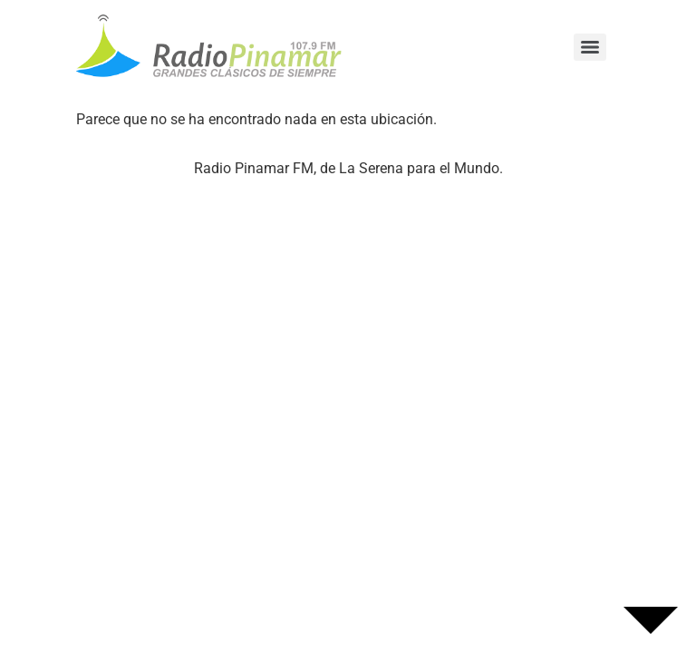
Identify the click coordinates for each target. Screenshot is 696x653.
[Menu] (590, 47)
